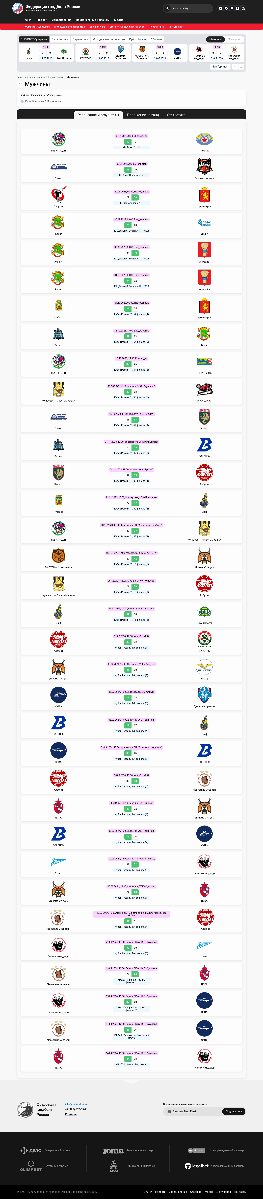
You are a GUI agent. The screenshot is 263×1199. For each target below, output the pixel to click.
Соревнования (61, 19)
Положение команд (143, 115)
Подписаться (234, 1111)
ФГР (28, 19)
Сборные (156, 39)
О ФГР (148, 1191)
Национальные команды (93, 19)
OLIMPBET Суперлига (37, 27)
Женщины (234, 39)
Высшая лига (97, 27)
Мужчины (215, 39)
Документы (223, 1191)
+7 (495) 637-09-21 (76, 1109)
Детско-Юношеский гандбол (127, 27)
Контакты (71, 1114)
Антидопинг (176, 27)
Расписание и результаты (98, 115)
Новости (41, 19)
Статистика (176, 115)
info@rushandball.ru (76, 1104)
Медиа (118, 19)
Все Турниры (220, 66)
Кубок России (138, 39)
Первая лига (156, 27)
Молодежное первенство (69, 27)
